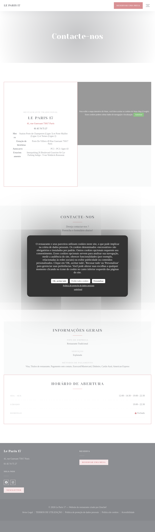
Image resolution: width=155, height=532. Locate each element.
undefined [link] (78, 289)
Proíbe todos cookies (79, 281)
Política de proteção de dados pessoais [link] (78, 285)
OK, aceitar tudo (59, 281)
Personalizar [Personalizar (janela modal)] (98, 281)
